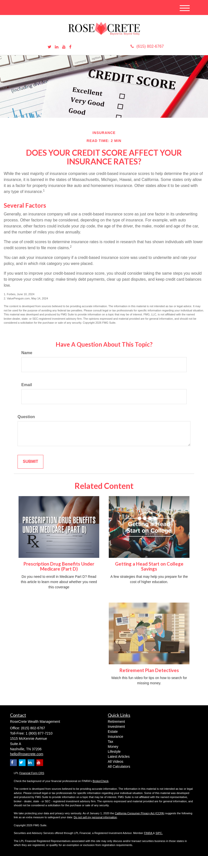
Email (26, 385)
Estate (113, 732)
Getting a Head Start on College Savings (149, 566)
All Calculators (119, 767)
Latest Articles (119, 757)
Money (113, 747)
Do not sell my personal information (95, 817)
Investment (116, 727)
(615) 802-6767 (147, 46)
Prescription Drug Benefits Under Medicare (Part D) (59, 566)
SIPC (159, 833)
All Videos (115, 762)
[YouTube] (64, 47)
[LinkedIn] (56, 47)
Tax (110, 742)
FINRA (148, 833)
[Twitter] (49, 47)
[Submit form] (30, 462)
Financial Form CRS (31, 773)
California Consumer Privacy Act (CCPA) (139, 813)
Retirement (116, 722)
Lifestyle (114, 752)
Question (26, 417)
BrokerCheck (101, 781)
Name (26, 353)
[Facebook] (70, 47)
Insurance (115, 737)
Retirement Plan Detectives (149, 670)
